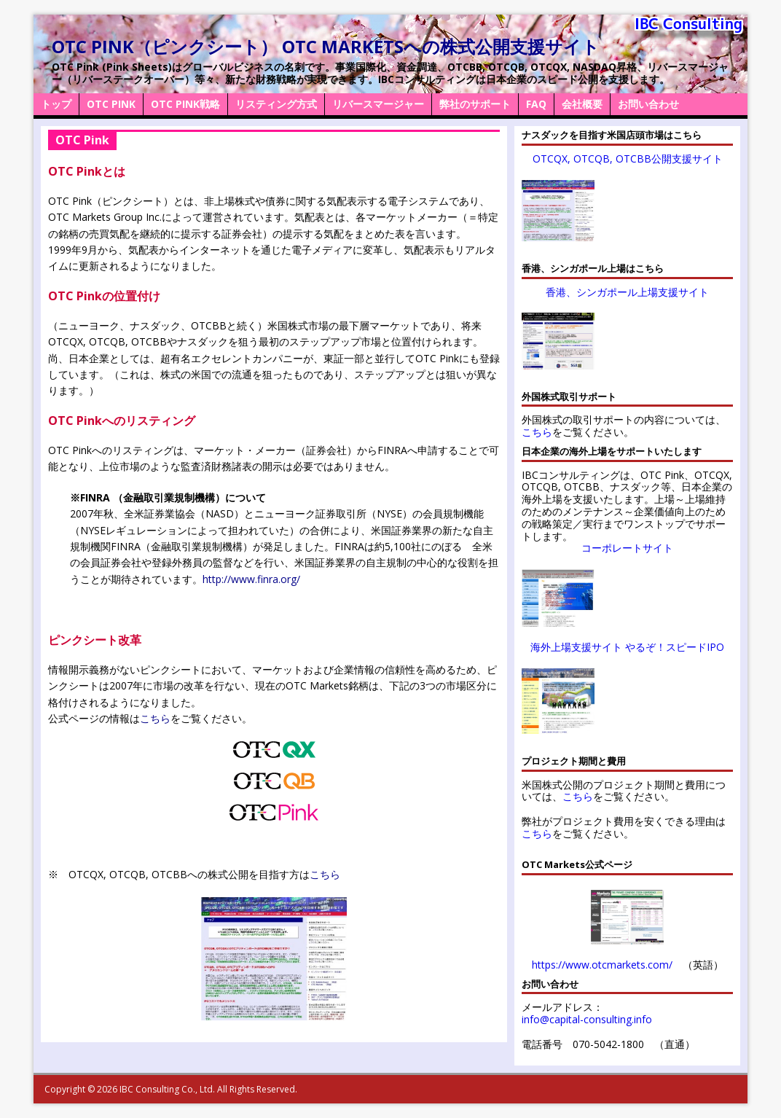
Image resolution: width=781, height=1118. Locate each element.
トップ (56, 104)
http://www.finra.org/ (251, 579)
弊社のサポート (475, 104)
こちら (155, 718)
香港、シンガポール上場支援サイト (627, 292)
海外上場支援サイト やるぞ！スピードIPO (627, 647)
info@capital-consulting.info (587, 1019)
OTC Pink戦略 (185, 104)
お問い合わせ (648, 104)
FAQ (536, 104)
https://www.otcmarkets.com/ (602, 965)
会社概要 (582, 104)
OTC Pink (111, 104)
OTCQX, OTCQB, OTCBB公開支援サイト (628, 158)
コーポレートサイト (627, 548)
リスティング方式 (276, 104)
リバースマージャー (378, 104)
